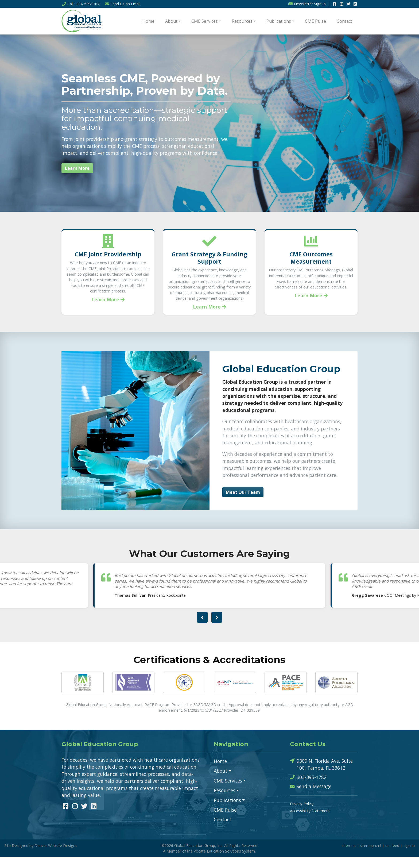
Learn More (77, 168)
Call (80, 3)
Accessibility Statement (310, 820)
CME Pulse (315, 21)
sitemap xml (370, 855)
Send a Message (310, 796)
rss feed (392, 855)
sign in (409, 855)
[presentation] (202, 627)
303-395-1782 (308, 787)
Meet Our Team (243, 502)
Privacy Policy (301, 813)
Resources (242, 21)
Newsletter (307, 3)
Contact (344, 21)
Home (148, 21)
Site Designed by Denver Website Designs (40, 855)
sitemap (349, 855)
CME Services (204, 21)
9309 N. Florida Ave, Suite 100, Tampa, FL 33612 (321, 774)
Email (123, 3)
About (171, 21)
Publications (278, 21)
